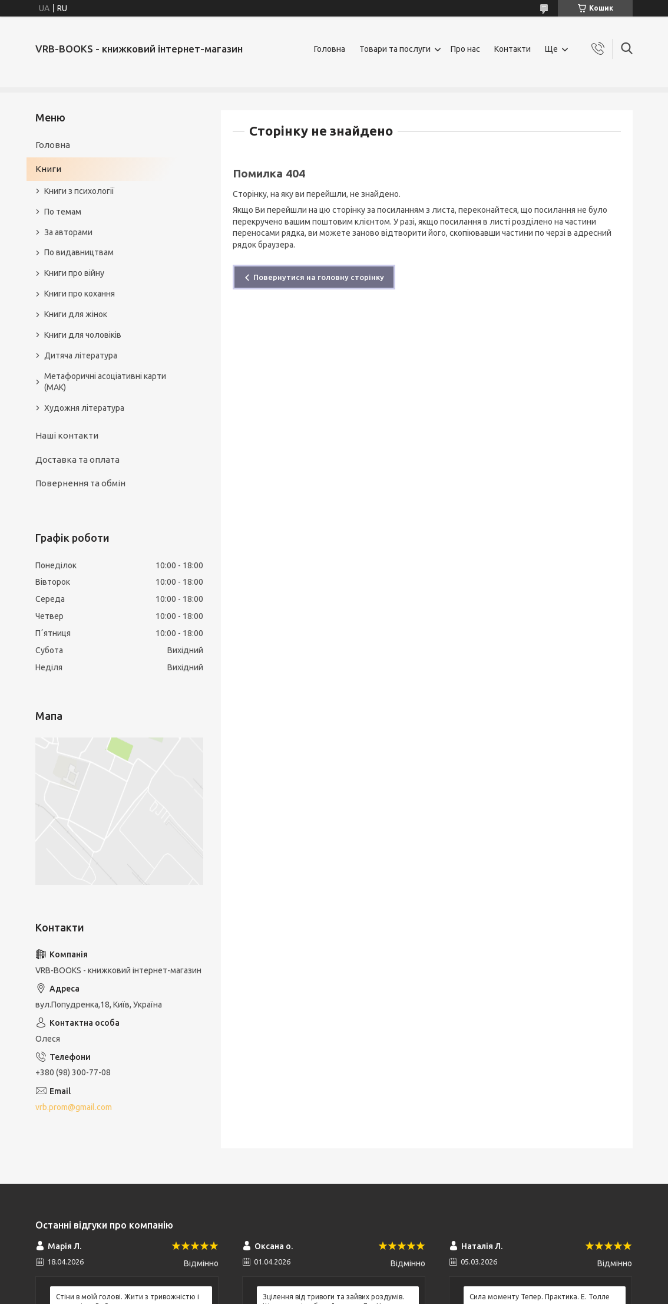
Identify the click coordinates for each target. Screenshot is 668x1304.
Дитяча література (80, 355)
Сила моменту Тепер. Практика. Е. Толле (539, 1296)
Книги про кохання (79, 293)
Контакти (512, 49)
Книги (48, 169)
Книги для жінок (75, 314)
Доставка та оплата (77, 460)
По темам (62, 211)
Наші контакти (66, 435)
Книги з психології (79, 191)
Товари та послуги (395, 49)
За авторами (68, 232)
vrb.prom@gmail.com (73, 1107)
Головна (329, 49)
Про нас (465, 49)
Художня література (84, 408)
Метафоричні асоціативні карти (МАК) (105, 381)
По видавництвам (79, 252)
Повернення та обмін (80, 483)
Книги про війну (74, 273)
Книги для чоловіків (82, 335)
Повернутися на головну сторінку (318, 277)
